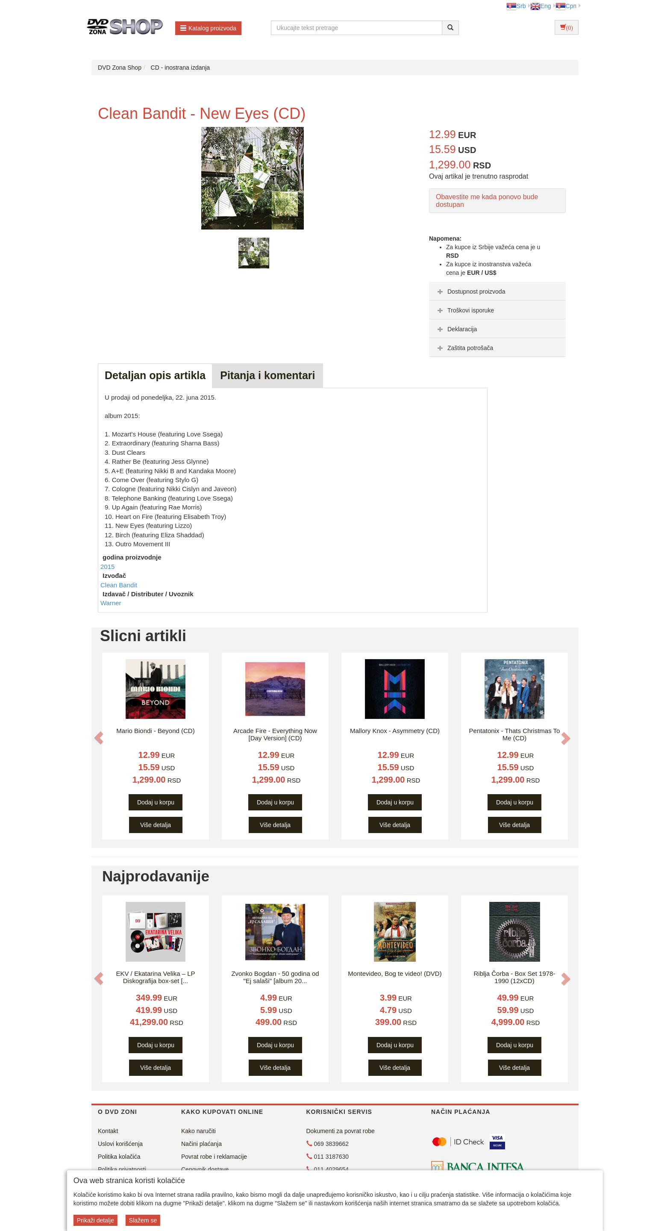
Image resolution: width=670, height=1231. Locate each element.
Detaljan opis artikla (155, 375)
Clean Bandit (118, 585)
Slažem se (143, 1220)
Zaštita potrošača (464, 348)
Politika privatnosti (122, 1169)
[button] (98, 737)
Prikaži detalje (95, 1220)
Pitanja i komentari (267, 375)
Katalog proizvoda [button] (208, 28)
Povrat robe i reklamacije (214, 1156)
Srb (516, 6)
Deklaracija (456, 329)
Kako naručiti (198, 1131)
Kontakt (108, 1131)
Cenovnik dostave (205, 1169)
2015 (107, 566)
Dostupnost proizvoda (470, 291)
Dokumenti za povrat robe (340, 1131)
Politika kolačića (119, 1156)
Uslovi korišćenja (120, 1143)
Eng (540, 6)
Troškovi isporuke (464, 310)
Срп (565, 6)
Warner (110, 603)
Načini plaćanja (201, 1143)
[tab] (497, 291)
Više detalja (155, 825)
